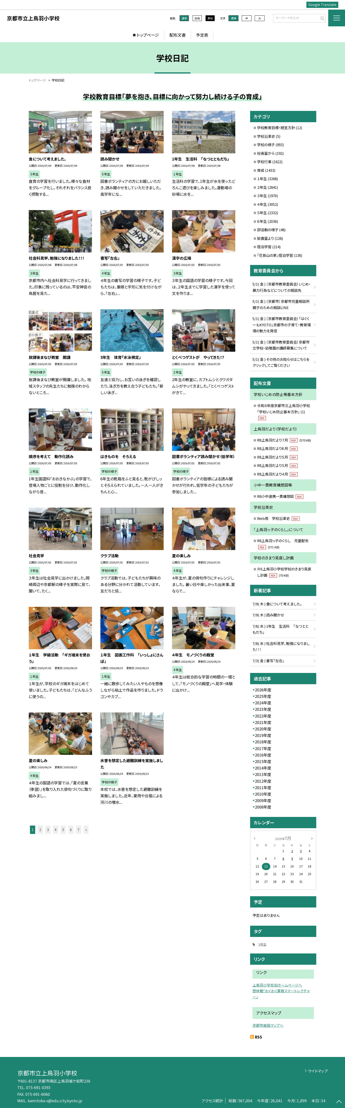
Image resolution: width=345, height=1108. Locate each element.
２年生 (262, 187)
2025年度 (263, 696)
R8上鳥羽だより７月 (284, 439)
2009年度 (263, 800)
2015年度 (263, 761)
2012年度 (263, 781)
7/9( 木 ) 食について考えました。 (277, 603)
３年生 (262, 195)
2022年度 (263, 716)
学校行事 (264, 161)
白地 (197, 18)
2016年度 (263, 755)
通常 (184, 18)
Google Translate (322, 4)
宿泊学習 (264, 246)
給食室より (265, 238)
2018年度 (263, 742)
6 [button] (71, 829)
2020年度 (263, 729)
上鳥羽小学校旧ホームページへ (277, 984)
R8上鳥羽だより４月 (277, 473)
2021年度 (263, 722)
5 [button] (63, 829)
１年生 (262, 178)
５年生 (262, 212)
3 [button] (48, 829)
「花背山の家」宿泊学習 (275, 255)
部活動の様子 (267, 229)
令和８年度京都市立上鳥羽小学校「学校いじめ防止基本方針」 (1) (283, 411)
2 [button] (40, 829)
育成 (260, 170)
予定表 (202, 35)
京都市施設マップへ (268, 1025)
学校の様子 (266, 144)
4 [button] (56, 829)
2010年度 (263, 794)
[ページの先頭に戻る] (339, 1102)
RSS (258, 1037)
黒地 (210, 18)
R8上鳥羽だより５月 (277, 456)
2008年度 (263, 807)
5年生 (262, 944)
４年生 (262, 204)
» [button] (86, 829)
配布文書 (177, 35)
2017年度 (263, 748)
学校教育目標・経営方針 (276, 127)
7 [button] (79, 829)
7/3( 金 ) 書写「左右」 (268, 660)
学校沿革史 (266, 136)
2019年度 (263, 735)
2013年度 (263, 774)
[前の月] (254, 838)
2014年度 (263, 768)
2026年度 (263, 690)
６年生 (262, 221)
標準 (233, 18)
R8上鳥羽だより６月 (277, 448)
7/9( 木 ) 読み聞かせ (268, 614)
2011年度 (263, 787)
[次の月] (312, 838)
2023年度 (263, 709)
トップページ (148, 35)
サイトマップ (318, 1071)
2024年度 (263, 703)
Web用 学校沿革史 (278, 518)
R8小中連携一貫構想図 (280, 496)
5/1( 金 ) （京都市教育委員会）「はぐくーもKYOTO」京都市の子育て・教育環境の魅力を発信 (282, 324)
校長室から (266, 153)
